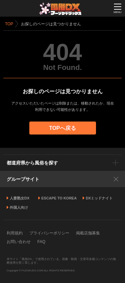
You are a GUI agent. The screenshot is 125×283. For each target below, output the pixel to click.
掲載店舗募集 (88, 233)
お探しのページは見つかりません (51, 24)
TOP (9, 24)
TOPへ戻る (62, 128)
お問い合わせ (19, 241)
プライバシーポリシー (49, 233)
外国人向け (19, 207)
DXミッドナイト (99, 198)
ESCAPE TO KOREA (59, 198)
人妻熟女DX (19, 198)
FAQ (41, 241)
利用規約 (15, 233)
